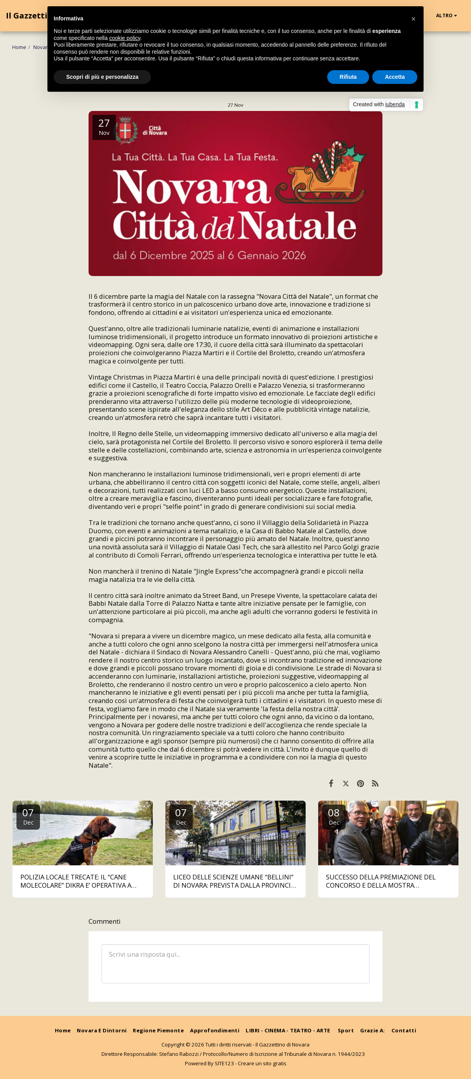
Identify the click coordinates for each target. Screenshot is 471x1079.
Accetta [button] (395, 77)
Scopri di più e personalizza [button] (102, 77)
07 (28, 815)
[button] (413, 19)
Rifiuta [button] (348, 77)
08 (334, 815)
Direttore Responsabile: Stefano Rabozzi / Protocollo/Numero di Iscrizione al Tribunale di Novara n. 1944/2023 (233, 1053)
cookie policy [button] (124, 38)
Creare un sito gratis (262, 1063)
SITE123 (224, 1063)
